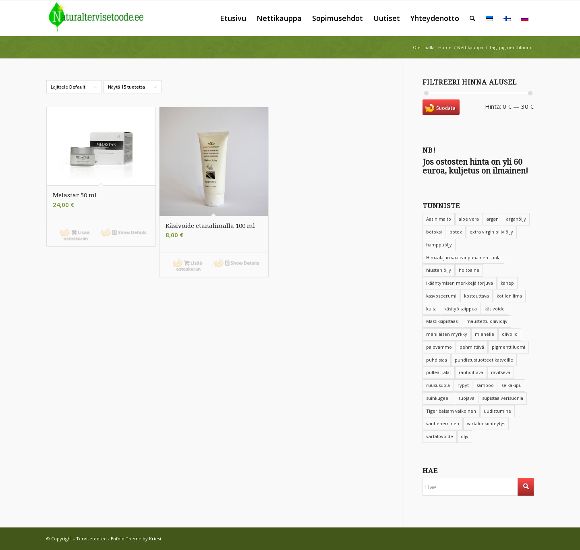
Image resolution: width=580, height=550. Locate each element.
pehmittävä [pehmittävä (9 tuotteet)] (472, 347)
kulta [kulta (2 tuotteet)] (431, 309)
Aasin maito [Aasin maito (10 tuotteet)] (438, 219)
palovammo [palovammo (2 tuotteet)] (439, 347)
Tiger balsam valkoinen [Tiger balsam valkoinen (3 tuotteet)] (451, 411)
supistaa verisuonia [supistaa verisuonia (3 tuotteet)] (502, 398)
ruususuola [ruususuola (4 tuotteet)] (438, 385)
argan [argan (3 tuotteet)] (493, 219)
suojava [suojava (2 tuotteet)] (466, 398)
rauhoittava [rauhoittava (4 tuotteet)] (471, 372)
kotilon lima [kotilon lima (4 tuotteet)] (509, 296)
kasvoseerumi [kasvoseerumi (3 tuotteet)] (441, 296)
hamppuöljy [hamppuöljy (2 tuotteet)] (439, 245)
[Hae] (472, 18)
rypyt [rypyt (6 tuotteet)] (463, 385)
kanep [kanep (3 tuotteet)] (507, 283)
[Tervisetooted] (101, 18)
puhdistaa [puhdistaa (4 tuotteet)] (436, 360)
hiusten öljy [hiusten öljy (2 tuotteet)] (438, 270)
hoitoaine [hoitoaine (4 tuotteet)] (469, 270)
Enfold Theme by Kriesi (136, 539)
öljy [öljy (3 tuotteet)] (464, 436)
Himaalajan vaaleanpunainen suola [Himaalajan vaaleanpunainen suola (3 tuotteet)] (463, 257)
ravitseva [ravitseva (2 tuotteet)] (500, 372)
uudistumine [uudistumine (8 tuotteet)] (497, 411)
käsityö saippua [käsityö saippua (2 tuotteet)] (460, 309)
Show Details (129, 232)
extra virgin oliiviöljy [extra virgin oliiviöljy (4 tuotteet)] (491, 232)
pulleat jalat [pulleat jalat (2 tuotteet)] (438, 372)
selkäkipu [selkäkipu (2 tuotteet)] (511, 385)
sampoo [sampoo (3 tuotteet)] (485, 385)
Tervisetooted (91, 539)
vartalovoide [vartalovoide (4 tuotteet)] (439, 436)
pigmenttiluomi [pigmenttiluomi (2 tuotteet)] (508, 347)
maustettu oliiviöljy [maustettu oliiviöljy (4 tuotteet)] (487, 321)
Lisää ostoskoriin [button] (76, 234)
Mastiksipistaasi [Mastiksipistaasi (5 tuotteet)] (442, 321)
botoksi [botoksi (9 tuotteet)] (434, 232)
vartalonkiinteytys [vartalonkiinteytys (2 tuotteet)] (486, 423)
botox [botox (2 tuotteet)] (456, 232)
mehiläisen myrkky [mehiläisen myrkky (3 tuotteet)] (446, 334)
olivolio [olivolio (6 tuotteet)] (510, 334)
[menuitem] (233, 18)
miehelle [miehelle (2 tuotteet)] (484, 334)
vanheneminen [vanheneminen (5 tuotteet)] (442, 423)
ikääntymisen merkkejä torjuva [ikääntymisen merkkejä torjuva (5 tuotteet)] (459, 283)
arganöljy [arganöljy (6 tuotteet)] (516, 219)
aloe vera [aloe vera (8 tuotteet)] (469, 219)
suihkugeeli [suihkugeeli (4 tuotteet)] (438, 398)
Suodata (446, 108)
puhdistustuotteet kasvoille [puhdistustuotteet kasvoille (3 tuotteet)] (484, 360)
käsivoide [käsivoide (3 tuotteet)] (495, 309)
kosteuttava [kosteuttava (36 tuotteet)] (476, 296)
